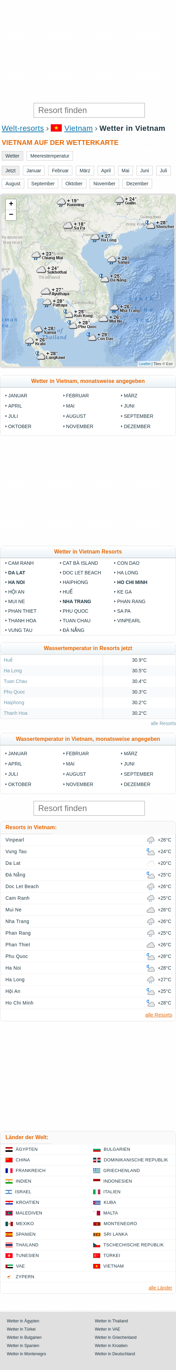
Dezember (137, 426)
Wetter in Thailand (111, 1321)
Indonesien (117, 1181)
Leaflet (144, 364)
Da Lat (16, 572)
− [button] (11, 215)
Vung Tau (20, 630)
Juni (129, 406)
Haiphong (75, 582)
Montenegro (120, 1223)
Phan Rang (131, 601)
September (138, 416)
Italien (111, 1191)
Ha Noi (16, 582)
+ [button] (11, 204)
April (15, 406)
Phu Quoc (75, 611)
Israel (23, 1191)
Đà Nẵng (74, 630)
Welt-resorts (23, 128)
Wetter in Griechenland (116, 1337)
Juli (13, 416)
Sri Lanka (116, 1234)
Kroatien (27, 1202)
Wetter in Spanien (23, 1345)
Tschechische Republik (133, 1244)
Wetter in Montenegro (26, 1354)
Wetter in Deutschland (115, 1354)
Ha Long (127, 572)
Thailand (27, 1244)
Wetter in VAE (107, 1329)
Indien (23, 1181)
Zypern (25, 1276)
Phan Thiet (22, 611)
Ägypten (27, 1149)
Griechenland (121, 1170)
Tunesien (27, 1255)
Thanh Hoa (22, 620)
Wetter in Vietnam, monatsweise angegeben (88, 381)
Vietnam (78, 128)
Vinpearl (129, 620)
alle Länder (160, 1288)
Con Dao (128, 563)
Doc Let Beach (82, 572)
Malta (110, 1213)
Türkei (111, 1255)
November (79, 426)
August (76, 416)
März (130, 395)
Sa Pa (123, 611)
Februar (77, 395)
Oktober (19, 426)
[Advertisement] (88, 51)
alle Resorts (163, 723)
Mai (70, 406)
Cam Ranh (21, 563)
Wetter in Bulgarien (24, 1337)
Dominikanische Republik (136, 1159)
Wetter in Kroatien (111, 1345)
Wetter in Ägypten (23, 1321)
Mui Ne (16, 601)
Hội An (16, 592)
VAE (20, 1266)
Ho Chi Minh (132, 582)
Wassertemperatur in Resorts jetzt (88, 648)
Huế (68, 592)
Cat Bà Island (80, 563)
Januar (17, 395)
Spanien (25, 1234)
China (23, 1159)
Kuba (110, 1202)
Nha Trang (77, 601)
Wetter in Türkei (21, 1329)
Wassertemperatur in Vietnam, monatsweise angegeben (88, 739)
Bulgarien (117, 1149)
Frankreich (31, 1170)
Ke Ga (124, 592)
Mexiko (25, 1223)
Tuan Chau (77, 620)
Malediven (29, 1213)
